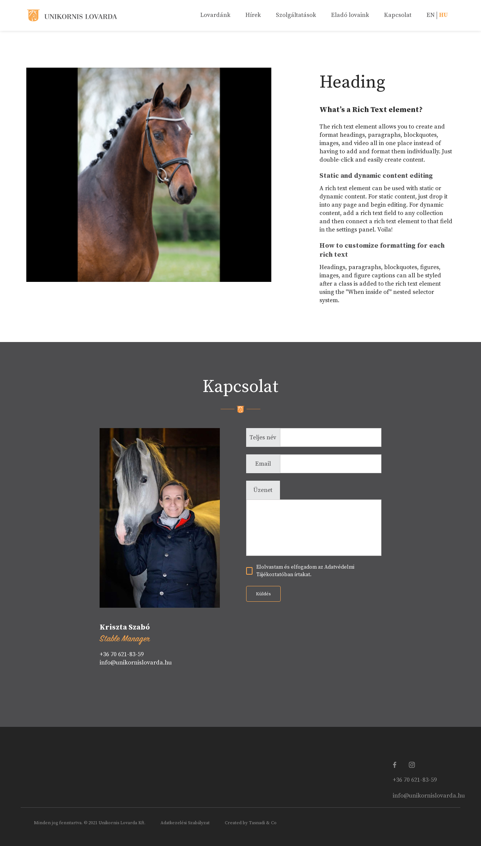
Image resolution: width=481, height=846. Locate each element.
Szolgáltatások (296, 15)
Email (263, 464)
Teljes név (263, 437)
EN (431, 15)
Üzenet (262, 490)
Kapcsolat (397, 15)
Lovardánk (215, 15)
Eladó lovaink (350, 15)
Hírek (253, 15)
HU (443, 15)
